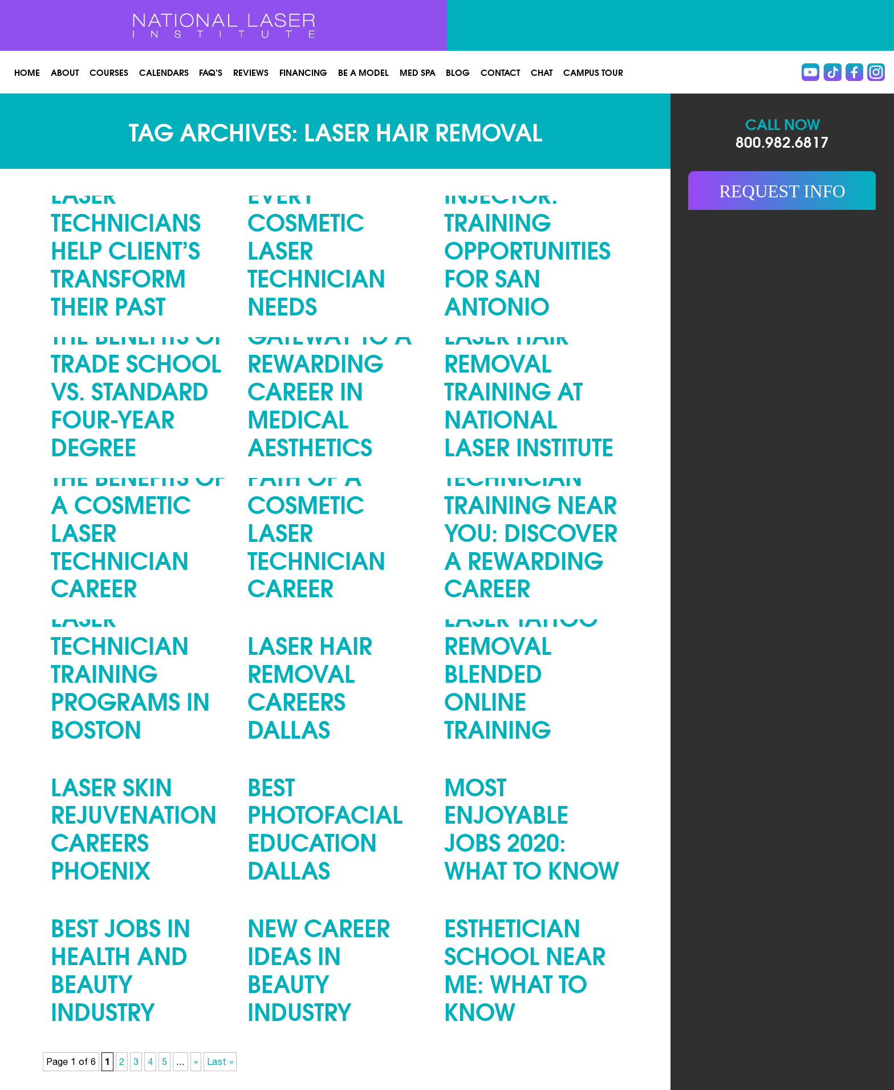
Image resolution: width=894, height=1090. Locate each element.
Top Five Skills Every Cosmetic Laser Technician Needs (330, 235)
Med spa (418, 72)
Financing (303, 72)
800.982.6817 (782, 140)
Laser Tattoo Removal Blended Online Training (521, 672)
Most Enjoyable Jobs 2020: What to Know (531, 828)
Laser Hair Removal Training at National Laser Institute (528, 390)
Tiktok (832, 72)
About (65, 72)
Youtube (810, 72)
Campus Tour (593, 72)
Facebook (854, 72)
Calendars (164, 72)
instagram (876, 72)
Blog (458, 72)
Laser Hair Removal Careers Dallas (309, 686)
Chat (541, 72)
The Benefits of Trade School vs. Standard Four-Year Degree (138, 390)
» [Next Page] (196, 1061)
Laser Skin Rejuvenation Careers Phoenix (134, 828)
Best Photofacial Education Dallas (325, 828)
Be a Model (363, 72)
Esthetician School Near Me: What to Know (525, 968)
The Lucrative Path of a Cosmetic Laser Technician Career (328, 517)
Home (27, 72)
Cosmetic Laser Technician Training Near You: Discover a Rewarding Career (530, 503)
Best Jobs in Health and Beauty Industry (120, 968)
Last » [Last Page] (220, 1061)
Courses (109, 72)
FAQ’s (210, 72)
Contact (500, 72)
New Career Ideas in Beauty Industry (318, 968)
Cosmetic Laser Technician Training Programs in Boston (130, 658)
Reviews (251, 72)
